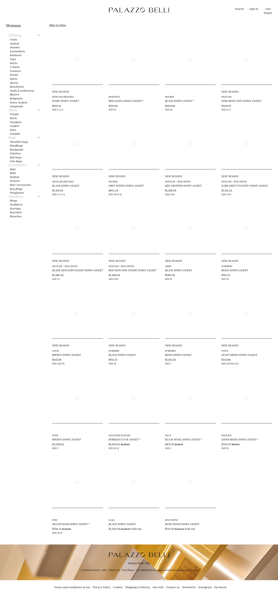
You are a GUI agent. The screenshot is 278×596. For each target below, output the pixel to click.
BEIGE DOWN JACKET (234, 270)
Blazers (14, 94)
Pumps (14, 114)
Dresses (15, 47)
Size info (158, 587)
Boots (13, 118)
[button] (96, 10)
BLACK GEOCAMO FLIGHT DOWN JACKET (77, 270)
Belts (13, 173)
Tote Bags (16, 161)
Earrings (15, 208)
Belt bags (15, 157)
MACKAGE (226, 435)
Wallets (14, 177)
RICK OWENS (171, 520)
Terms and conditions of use (72, 587)
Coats (13, 39)
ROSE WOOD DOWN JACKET (182, 524)
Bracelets (16, 212)
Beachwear (17, 86)
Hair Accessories (20, 184)
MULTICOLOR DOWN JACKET (70, 524)
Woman (13, 25)
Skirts (13, 78)
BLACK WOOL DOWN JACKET (182, 439)
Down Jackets (18, 102)
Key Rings (16, 188)
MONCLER (226, 96)
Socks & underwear (22, 90)
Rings (13, 200)
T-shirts (15, 67)
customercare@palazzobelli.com (179, 570)
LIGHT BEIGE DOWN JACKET (238, 439)
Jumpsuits (16, 106)
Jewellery (15, 196)
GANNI (55, 350)
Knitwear (16, 55)
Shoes (12, 110)
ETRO (54, 520)
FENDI (55, 435)
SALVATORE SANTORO (120, 435)
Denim (14, 74)
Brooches (16, 216)
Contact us (172, 587)
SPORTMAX (114, 96)
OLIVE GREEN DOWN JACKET (239, 354)
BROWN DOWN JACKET (66, 354)
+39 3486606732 (144, 570)
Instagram (205, 587)
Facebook (220, 587)
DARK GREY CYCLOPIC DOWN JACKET (244, 185)
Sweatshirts (17, 51)
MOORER (169, 96)
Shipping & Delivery (137, 587)
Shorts (14, 82)
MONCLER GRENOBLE (63, 96)
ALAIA (112, 520)
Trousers (15, 71)
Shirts (13, 63)
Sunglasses (17, 192)
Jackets (14, 43)
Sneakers (15, 122)
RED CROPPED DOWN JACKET (183, 185)
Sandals (15, 133)
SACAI (168, 435)
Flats (13, 130)
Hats (13, 169)
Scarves (15, 180)
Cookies (118, 587)
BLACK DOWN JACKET (178, 100)
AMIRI (168, 266)
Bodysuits (16, 98)
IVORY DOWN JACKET (65, 100)
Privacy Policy (102, 587)
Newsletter (189, 587)
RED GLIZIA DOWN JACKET (125, 100)
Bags (12, 138)
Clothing (14, 35)
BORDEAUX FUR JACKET (123, 439)
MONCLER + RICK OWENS (177, 181)
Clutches (15, 153)
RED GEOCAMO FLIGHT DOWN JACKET (132, 270)
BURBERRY (226, 266)
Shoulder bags (19, 141)
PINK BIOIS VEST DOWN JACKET (241, 100)
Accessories (17, 165)
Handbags (16, 145)
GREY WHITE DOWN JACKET (126, 185)
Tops (13, 59)
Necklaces (16, 204)
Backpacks (16, 149)
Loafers (14, 125)
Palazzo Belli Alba (139, 563)
